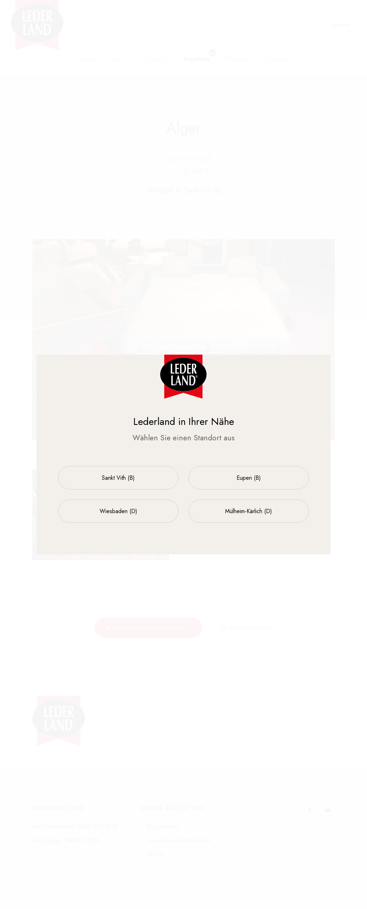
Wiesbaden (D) (118, 511)
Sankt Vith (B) (118, 478)
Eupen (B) (249, 478)
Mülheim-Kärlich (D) (248, 511)
